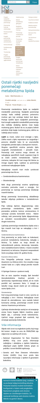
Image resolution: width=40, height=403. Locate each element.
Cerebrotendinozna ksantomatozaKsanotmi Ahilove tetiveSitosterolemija (20, 214)
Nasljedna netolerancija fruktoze (19, 28)
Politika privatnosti (30, 374)
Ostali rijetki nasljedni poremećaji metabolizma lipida (19, 51)
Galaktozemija (20, 17)
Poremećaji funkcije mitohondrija (7, 27)
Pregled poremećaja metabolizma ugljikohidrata (7, 57)
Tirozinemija (7, 52)
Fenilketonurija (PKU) (8, 48)
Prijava (34, 2)
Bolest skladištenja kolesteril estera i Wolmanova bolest (19, 70)
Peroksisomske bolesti (8, 32)
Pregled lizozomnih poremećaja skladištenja (19, 60)
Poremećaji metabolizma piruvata (19, 34)
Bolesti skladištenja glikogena (19, 21)
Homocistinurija (8, 44)
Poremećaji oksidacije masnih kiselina (19, 41)
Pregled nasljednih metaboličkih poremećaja (7, 19)
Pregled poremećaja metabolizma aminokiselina (7, 39)
